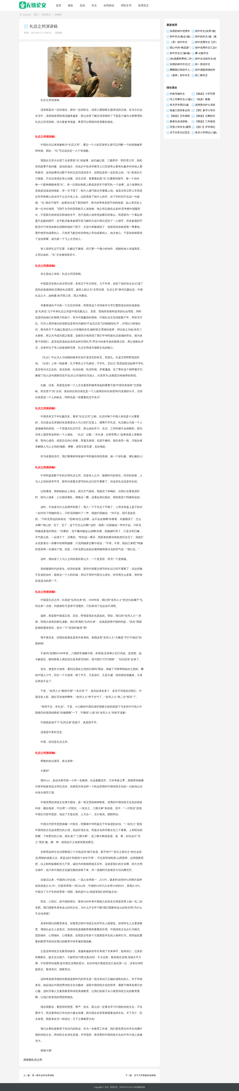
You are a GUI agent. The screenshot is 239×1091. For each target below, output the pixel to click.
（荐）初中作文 (178, 42)
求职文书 (126, 5)
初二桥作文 (201, 75)
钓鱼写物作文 (177, 93)
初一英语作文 (202, 64)
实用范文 (143, 5)
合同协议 (109, 5)
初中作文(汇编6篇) (180, 53)
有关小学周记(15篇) (206, 132)
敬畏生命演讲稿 (178, 121)
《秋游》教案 (202, 99)
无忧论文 (114, 1087)
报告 (70, 5)
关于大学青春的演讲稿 (145, 1075)
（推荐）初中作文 (180, 75)
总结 (82, 5)
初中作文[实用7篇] (205, 31)
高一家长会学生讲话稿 (43, 1075)
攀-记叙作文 (202, 53)
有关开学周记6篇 (179, 104)
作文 (94, 5)
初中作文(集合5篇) (180, 36)
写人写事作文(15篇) (181, 99)
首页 (58, 5)
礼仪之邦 (36, 1059)
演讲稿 (57, 14)
